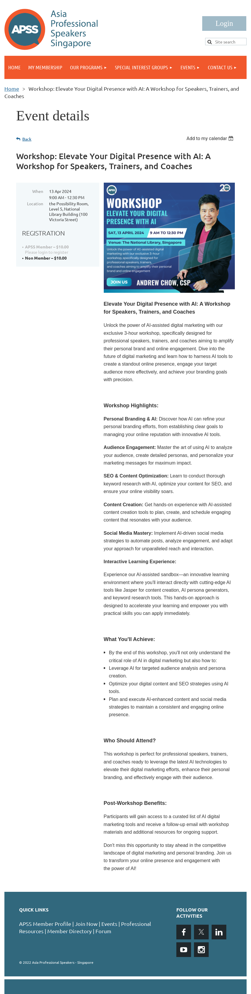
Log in (224, 23)
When (37, 191)
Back (26, 139)
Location (35, 203)
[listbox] (210, 138)
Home (11, 88)
